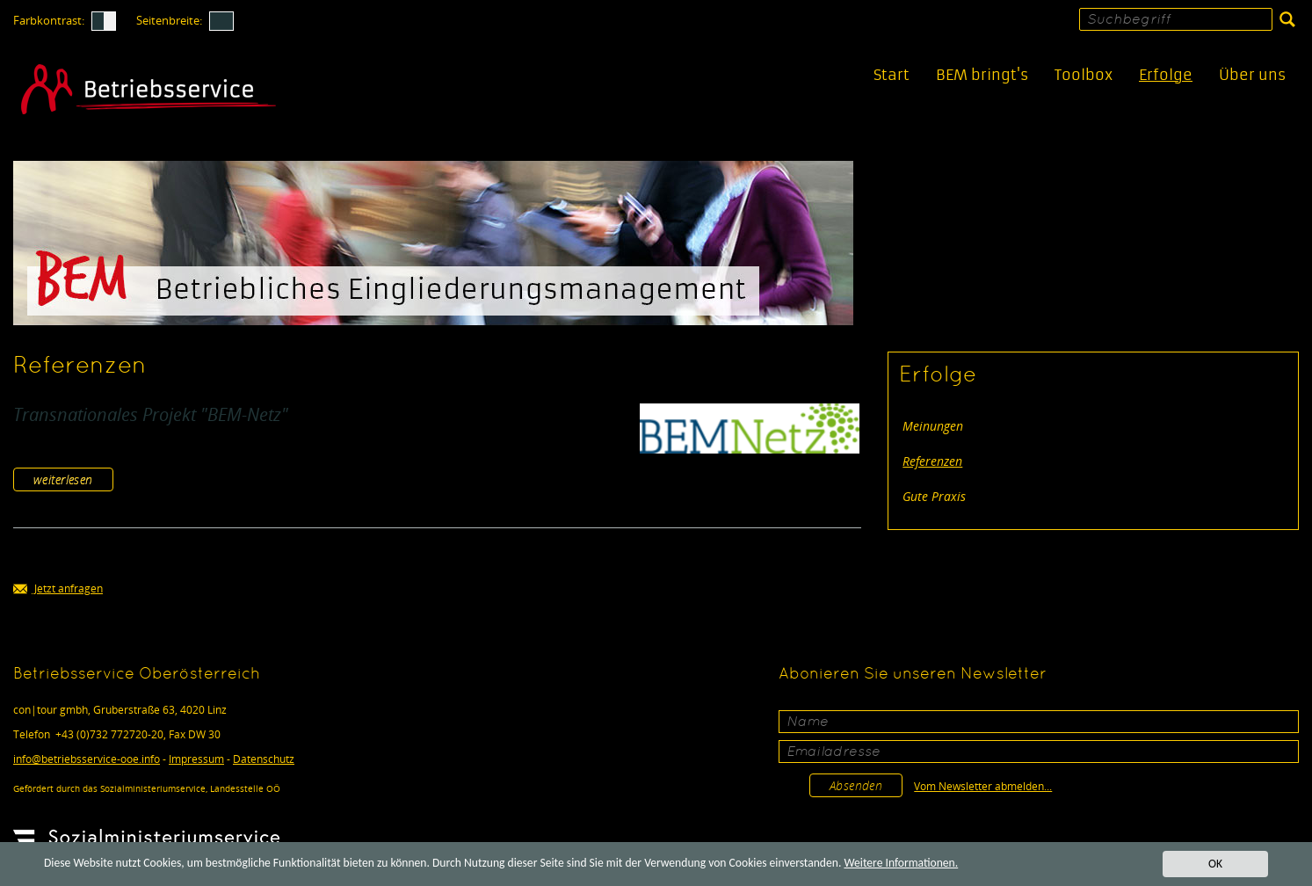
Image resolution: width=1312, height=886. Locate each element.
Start (891, 75)
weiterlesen (63, 479)
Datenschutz (263, 759)
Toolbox (1084, 75)
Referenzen (932, 461)
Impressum (196, 759)
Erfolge (1165, 75)
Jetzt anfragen (58, 589)
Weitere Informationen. (901, 863)
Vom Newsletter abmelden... (983, 786)
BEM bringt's (982, 75)
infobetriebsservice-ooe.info (86, 759)
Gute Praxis (934, 496)
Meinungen (932, 426)
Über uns (1252, 75)
